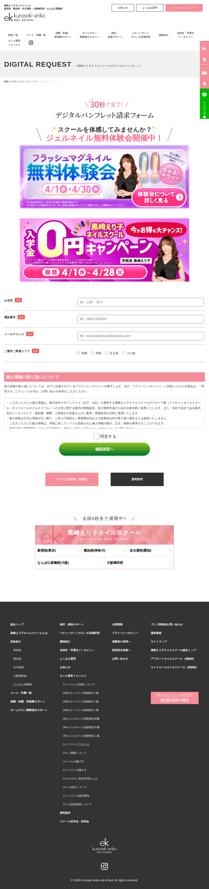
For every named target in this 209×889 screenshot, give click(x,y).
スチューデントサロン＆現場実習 (140, 35)
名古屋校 (18, 667)
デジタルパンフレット (184, 7)
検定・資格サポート (115, 35)
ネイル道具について (75, 787)
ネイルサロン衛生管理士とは (80, 778)
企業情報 (117, 624)
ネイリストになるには (76, 744)
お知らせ (123, 7)
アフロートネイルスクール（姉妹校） (173, 658)
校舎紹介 (15, 641)
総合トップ (17, 624)
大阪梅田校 (20, 675)
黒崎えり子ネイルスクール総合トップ (173, 650)
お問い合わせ (120, 658)
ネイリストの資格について (78, 684)
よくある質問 (149, 7)
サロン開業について (75, 752)
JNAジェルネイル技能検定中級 (81, 727)
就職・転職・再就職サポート (62, 35)
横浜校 (17, 658)
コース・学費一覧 (36, 35)
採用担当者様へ (121, 650)
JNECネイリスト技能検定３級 (81, 692)
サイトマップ (159, 641)
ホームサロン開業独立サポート (89, 35)
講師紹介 (164, 35)
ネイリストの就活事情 (76, 795)
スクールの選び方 (73, 761)
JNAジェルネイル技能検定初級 (81, 718)
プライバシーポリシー (125, 633)
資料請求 (137, 479)
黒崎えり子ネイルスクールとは (29, 633)
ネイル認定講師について (77, 804)
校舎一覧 (13, 35)
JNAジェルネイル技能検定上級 (81, 735)
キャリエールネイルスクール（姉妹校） (175, 667)
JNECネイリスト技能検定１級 (81, 710)
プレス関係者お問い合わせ (167, 624)
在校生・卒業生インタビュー (185, 35)
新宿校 (17, 650)
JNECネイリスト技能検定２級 (81, 701)
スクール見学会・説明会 (72, 479)
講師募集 (156, 633)
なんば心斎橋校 (22, 684)
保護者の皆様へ (121, 641)
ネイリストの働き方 (75, 770)
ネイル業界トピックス (14, 42)
